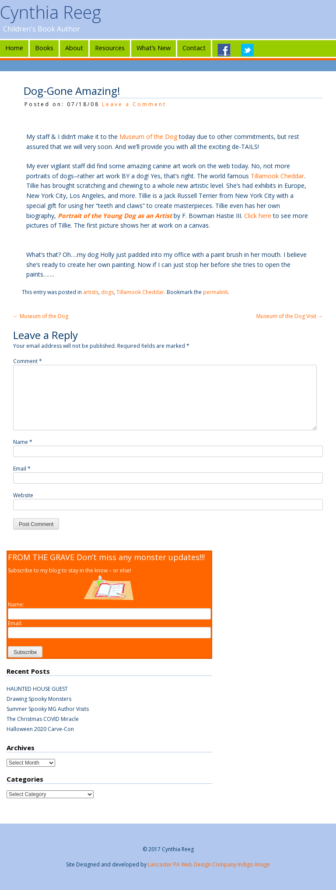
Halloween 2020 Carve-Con (40, 729)
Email (22, 468)
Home (14, 48)
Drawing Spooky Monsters (39, 699)
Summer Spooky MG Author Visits (48, 709)
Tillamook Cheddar (277, 176)
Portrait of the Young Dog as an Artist (116, 215)
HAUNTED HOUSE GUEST (37, 689)
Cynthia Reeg (50, 12)
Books (44, 48)
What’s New (153, 48)
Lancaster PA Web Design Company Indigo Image (209, 864)
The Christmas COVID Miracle (43, 719)
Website (23, 495)
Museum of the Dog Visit (289, 316)
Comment (27, 361)
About (74, 48)
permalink (215, 292)
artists (90, 292)
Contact (194, 48)
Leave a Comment (134, 104)
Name (22, 442)
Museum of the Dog (149, 136)
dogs (107, 292)
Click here (258, 215)
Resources (110, 48)
